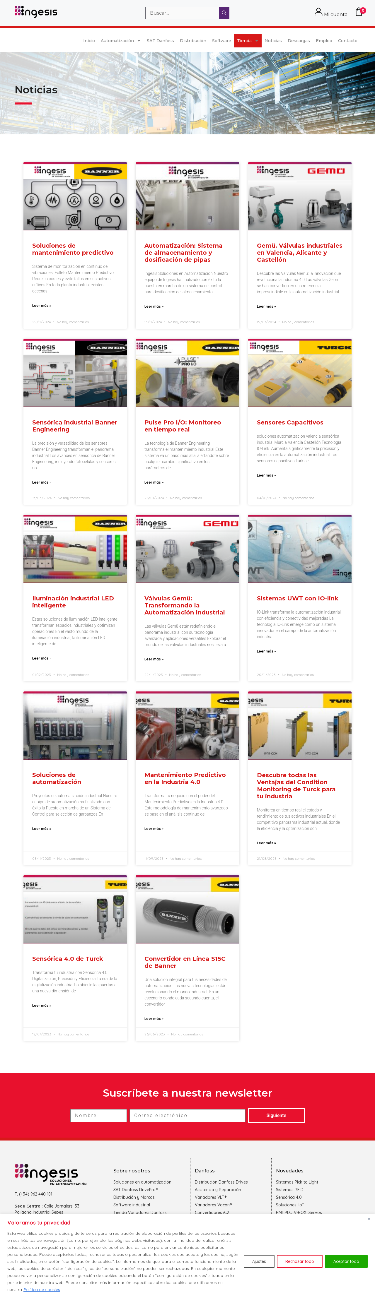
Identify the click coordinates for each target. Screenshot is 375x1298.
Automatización (121, 41)
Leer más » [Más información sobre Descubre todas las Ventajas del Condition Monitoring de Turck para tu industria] (266, 843)
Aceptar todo (346, 1261)
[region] (187, 1256)
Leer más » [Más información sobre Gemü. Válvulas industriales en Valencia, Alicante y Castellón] (266, 306)
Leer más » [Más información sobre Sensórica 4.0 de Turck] (41, 1005)
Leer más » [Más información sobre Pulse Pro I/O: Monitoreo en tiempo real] (153, 482)
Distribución (193, 40)
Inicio (89, 40)
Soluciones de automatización (56, 778)
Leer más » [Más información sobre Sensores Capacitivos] (266, 475)
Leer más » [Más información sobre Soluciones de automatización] (41, 828)
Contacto (347, 40)
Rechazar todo (299, 1261)
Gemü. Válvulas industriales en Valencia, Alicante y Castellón (299, 252)
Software (221, 40)
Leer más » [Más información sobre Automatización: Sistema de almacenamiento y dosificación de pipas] (153, 306)
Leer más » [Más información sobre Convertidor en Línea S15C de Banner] (153, 1018)
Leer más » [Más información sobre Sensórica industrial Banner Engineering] (41, 482)
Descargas (299, 40)
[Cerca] (368, 1218)
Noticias (273, 40)
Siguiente (277, 1115)
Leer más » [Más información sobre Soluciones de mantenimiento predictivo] (41, 305)
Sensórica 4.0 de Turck (67, 958)
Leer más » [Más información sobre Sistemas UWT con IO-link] (266, 651)
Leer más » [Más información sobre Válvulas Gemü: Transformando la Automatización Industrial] (153, 659)
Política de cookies (41, 1289)
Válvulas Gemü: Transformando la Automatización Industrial (184, 605)
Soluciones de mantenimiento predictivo (73, 249)
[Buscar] (224, 13)
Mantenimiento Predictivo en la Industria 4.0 (185, 778)
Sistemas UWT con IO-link (297, 598)
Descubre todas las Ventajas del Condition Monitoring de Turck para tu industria (296, 786)
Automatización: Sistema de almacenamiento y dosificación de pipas (183, 252)
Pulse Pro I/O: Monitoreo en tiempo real (182, 426)
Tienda (248, 41)
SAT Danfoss (160, 40)
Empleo (324, 40)
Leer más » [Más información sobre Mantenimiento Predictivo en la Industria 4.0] (153, 828)
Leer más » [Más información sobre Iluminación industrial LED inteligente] (41, 658)
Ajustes (259, 1261)
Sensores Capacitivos (290, 422)
